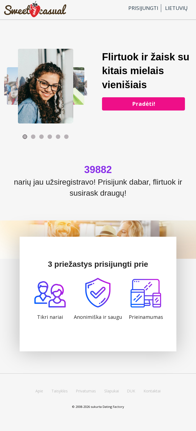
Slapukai (111, 391)
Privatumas (86, 391)
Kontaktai (152, 391)
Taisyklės (59, 391)
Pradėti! (143, 103)
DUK (131, 391)
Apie (39, 391)
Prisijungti (143, 8)
